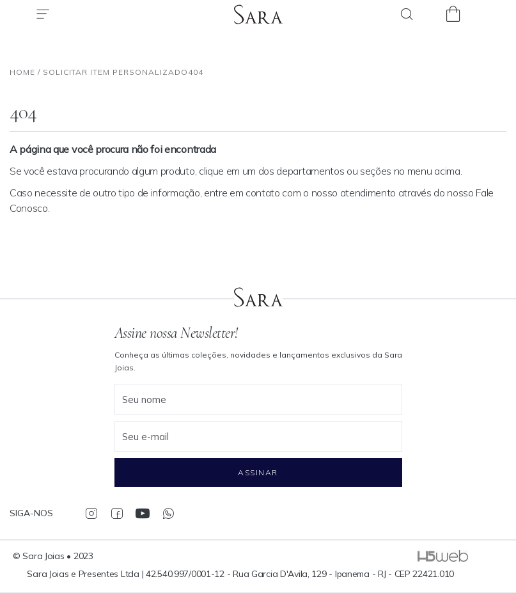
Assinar (258, 472)
